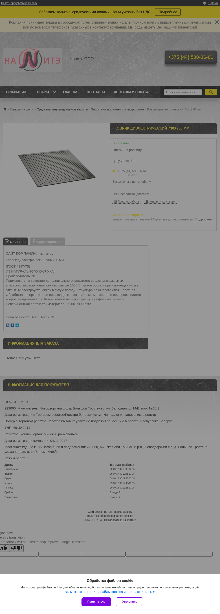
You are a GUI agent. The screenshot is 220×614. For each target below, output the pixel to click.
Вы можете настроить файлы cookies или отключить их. (108, 592)
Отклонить (129, 601)
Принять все (96, 601)
